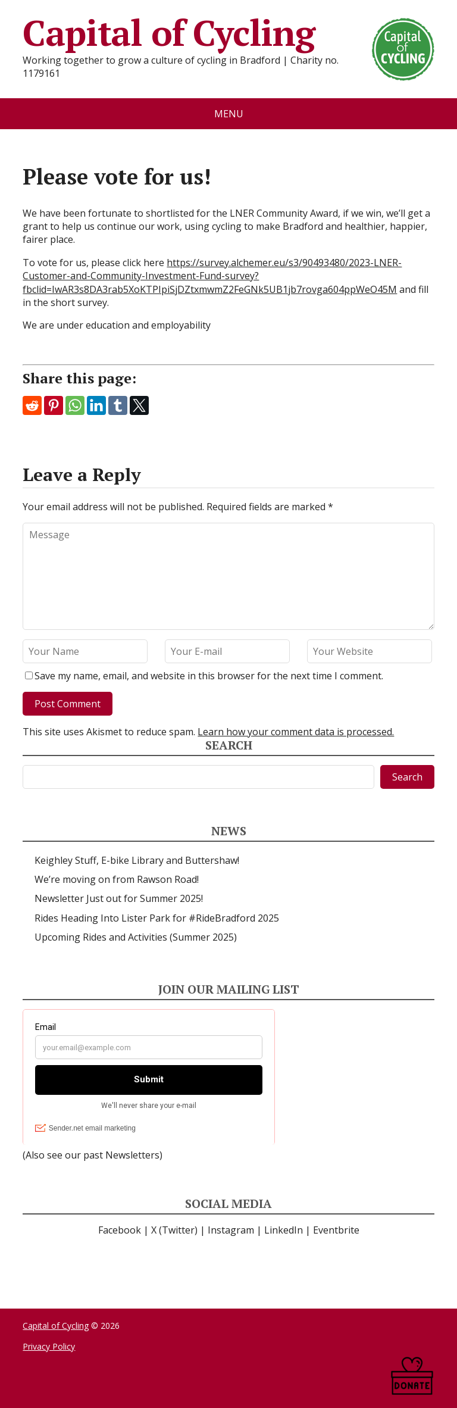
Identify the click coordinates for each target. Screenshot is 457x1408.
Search (407, 776)
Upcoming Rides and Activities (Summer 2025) (136, 937)
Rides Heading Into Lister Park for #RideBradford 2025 (157, 918)
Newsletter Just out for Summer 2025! (119, 898)
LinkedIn (283, 1230)
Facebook (119, 1230)
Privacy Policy (49, 1346)
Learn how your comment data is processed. (296, 731)
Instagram (231, 1230)
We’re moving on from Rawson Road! (117, 879)
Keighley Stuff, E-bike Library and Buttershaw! (137, 860)
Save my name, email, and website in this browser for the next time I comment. (209, 675)
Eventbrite (336, 1230)
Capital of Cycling (228, 33)
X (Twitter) (174, 1230)
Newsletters (132, 1155)
